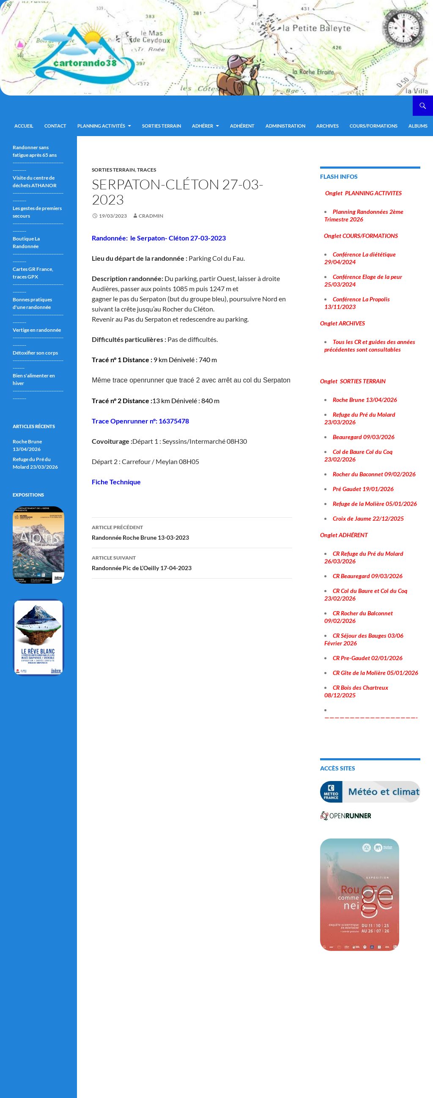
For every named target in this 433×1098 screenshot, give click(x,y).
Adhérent (242, 125)
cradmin (151, 216)
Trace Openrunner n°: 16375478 (141, 421)
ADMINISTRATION (285, 125)
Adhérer (202, 125)
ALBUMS (418, 125)
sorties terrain (113, 170)
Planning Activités (101, 125)
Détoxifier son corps (35, 353)
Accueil (23, 125)
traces (146, 170)
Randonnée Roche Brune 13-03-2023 (192, 531)
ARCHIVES (327, 125)
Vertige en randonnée (37, 330)
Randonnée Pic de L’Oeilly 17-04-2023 (192, 562)
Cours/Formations (373, 125)
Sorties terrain (161, 125)
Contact (55, 125)
